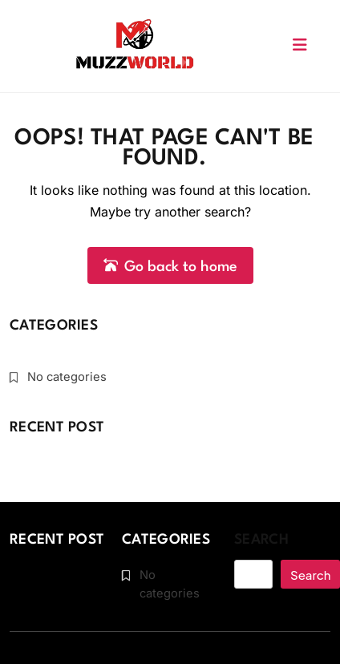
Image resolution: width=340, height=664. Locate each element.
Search (261, 540)
